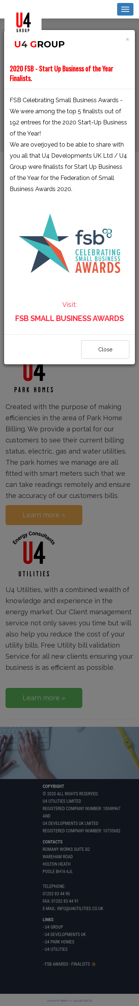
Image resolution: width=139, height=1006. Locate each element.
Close (105, 349)
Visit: (69, 253)
